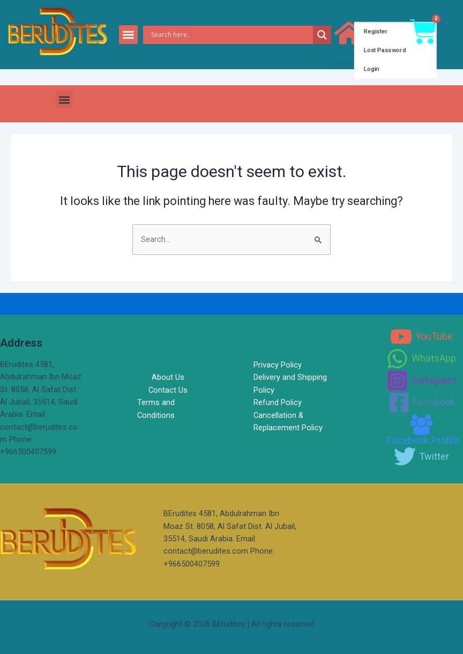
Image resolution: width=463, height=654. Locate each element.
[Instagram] (421, 381)
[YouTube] (421, 337)
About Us (168, 377)
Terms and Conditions (156, 409)
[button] (128, 34)
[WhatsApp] (421, 359)
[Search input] (230, 35)
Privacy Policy (277, 365)
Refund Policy (277, 402)
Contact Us (168, 390)
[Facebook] (421, 403)
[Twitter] (421, 456)
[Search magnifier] (322, 35)
